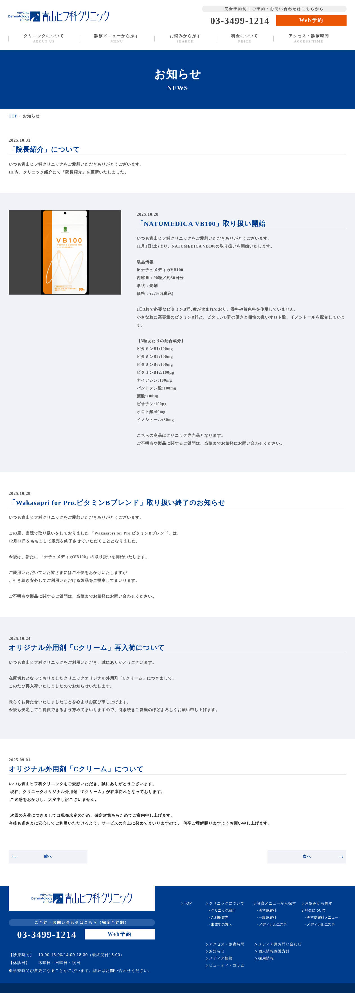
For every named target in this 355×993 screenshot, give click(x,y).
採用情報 (266, 958)
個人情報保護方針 (274, 951)
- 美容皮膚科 (266, 910)
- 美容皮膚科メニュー (321, 917)
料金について (244, 38)
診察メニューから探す (116, 38)
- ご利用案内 (218, 917)
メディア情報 (220, 958)
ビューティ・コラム (226, 965)
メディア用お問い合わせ (279, 944)
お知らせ (217, 951)
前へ (32, 857)
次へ (323, 857)
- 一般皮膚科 (266, 917)
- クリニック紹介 (222, 910)
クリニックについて (44, 38)
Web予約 (311, 20)
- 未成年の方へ (220, 924)
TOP (14, 116)
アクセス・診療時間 (308, 38)
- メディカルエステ (271, 924)
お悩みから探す (185, 38)
